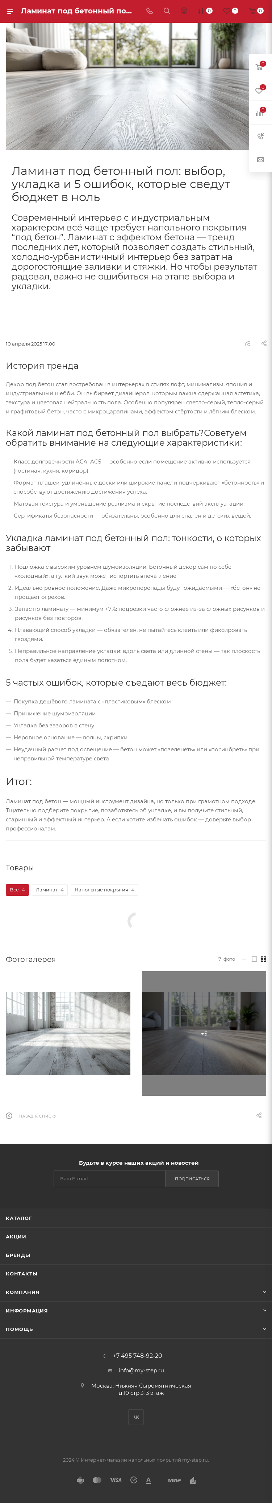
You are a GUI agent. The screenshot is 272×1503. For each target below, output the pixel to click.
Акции (16, 1236)
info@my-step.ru (141, 1370)
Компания (22, 1292)
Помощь (19, 1329)
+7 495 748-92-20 (137, 1356)
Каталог (19, 1218)
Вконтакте (136, 1417)
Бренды (18, 1255)
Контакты (21, 1274)
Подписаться (192, 1178)
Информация (27, 1311)
